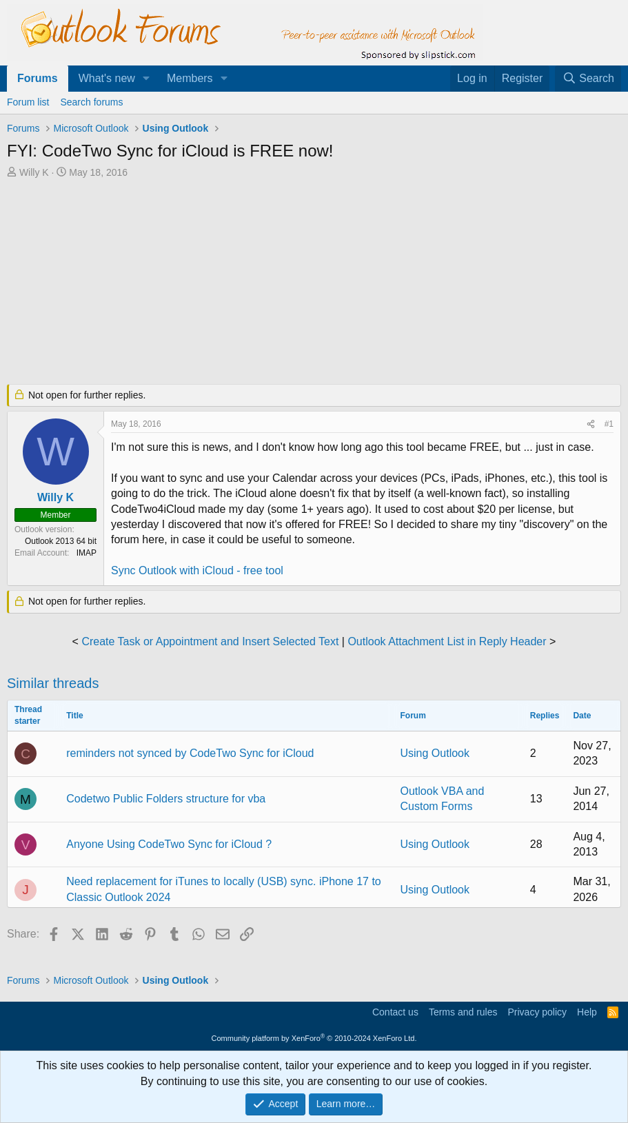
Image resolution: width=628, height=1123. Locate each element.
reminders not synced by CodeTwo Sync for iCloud (190, 753)
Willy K (34, 172)
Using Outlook (435, 753)
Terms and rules (463, 1012)
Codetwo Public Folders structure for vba (165, 799)
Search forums (91, 102)
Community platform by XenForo (314, 1038)
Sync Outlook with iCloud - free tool (197, 570)
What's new (107, 78)
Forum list (28, 102)
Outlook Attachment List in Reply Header (446, 641)
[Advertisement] (314, 282)
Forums (37, 78)
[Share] (591, 424)
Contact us (395, 1012)
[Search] (588, 78)
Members (190, 78)
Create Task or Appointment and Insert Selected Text (209, 641)
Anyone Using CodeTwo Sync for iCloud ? (169, 844)
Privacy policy (537, 1012)
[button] (146, 78)
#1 (609, 424)
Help (587, 1012)
